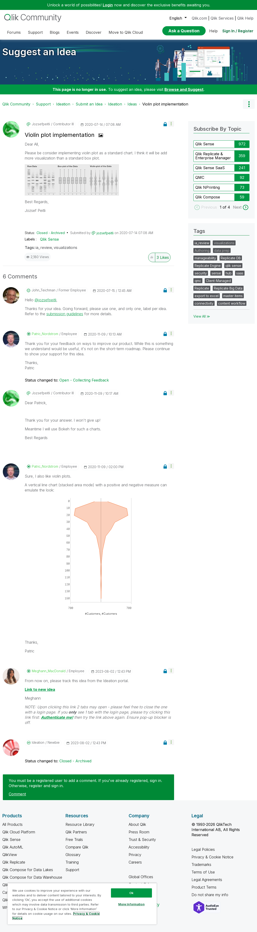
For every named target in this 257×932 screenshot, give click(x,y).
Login (108, 5)
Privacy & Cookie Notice (212, 857)
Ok (131, 893)
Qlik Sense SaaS (210, 167)
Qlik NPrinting (207, 187)
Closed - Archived (51, 233)
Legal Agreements (207, 879)
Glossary (73, 854)
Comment (17, 794)
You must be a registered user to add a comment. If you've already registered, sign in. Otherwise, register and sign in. (85, 783)
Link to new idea (40, 689)
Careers (135, 862)
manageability (205, 258)
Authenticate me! (57, 717)
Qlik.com (199, 18)
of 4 (227, 207)
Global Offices (141, 876)
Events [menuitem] (73, 32)
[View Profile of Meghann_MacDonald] (48, 671)
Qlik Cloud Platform (18, 832)
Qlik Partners (76, 832)
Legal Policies (203, 849)
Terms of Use (203, 872)
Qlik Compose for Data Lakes (27, 869)
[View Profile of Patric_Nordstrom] (45, 334)
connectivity (204, 303)
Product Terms (204, 887)
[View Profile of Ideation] (38, 742)
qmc (198, 281)
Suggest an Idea (39, 52)
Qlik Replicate (13, 862)
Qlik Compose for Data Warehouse (32, 877)
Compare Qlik (76, 847)
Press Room (139, 832)
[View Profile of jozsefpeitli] (41, 124)
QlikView (9, 854)
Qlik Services (222, 18)
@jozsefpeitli (45, 300)
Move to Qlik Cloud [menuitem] (126, 32)
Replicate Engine (208, 266)
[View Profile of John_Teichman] (43, 290)
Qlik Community (16, 104)
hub (229, 273)
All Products (12, 824)
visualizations (65, 247)
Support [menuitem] (35, 32)
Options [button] (249, 104)
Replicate (202, 288)
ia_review (44, 247)
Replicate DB (231, 258)
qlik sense (233, 266)
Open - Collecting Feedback (84, 380)
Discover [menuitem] (94, 32)
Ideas (132, 104)
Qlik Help (245, 18)
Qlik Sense (49, 239)
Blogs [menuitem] (55, 32)
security (201, 273)
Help (213, 31)
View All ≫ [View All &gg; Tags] (201, 316)
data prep (221, 250)
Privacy (135, 854)
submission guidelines (64, 313)
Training (72, 862)
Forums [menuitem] (14, 32)
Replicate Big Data (228, 288)
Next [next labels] (237, 207)
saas (239, 273)
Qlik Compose (207, 197)
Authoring (202, 250)
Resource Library (79, 824)
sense (216, 273)
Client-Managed (218, 281)
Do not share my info (210, 894)
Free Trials (74, 839)
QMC (199, 177)
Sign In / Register (237, 31)
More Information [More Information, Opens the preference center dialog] (131, 904)
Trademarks (201, 864)
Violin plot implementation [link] (165, 104)
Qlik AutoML (12, 847)
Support (43, 104)
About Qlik (137, 824)
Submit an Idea (89, 104)
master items (233, 296)
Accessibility (139, 847)
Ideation (63, 104)
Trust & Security (142, 839)
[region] (82, 903)
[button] (171, 124)
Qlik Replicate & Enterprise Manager (213, 155)
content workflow (231, 303)
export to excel (207, 296)
